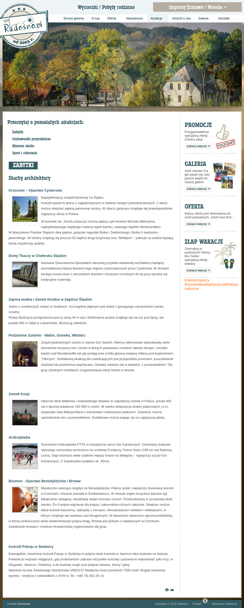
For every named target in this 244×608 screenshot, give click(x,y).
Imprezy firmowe (197, 282)
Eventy (190, 280)
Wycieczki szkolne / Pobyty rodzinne (110, 8)
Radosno (182, 603)
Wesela (204, 284)
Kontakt (12, 603)
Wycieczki (218, 284)
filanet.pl (232, 603)
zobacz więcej (198, 146)
